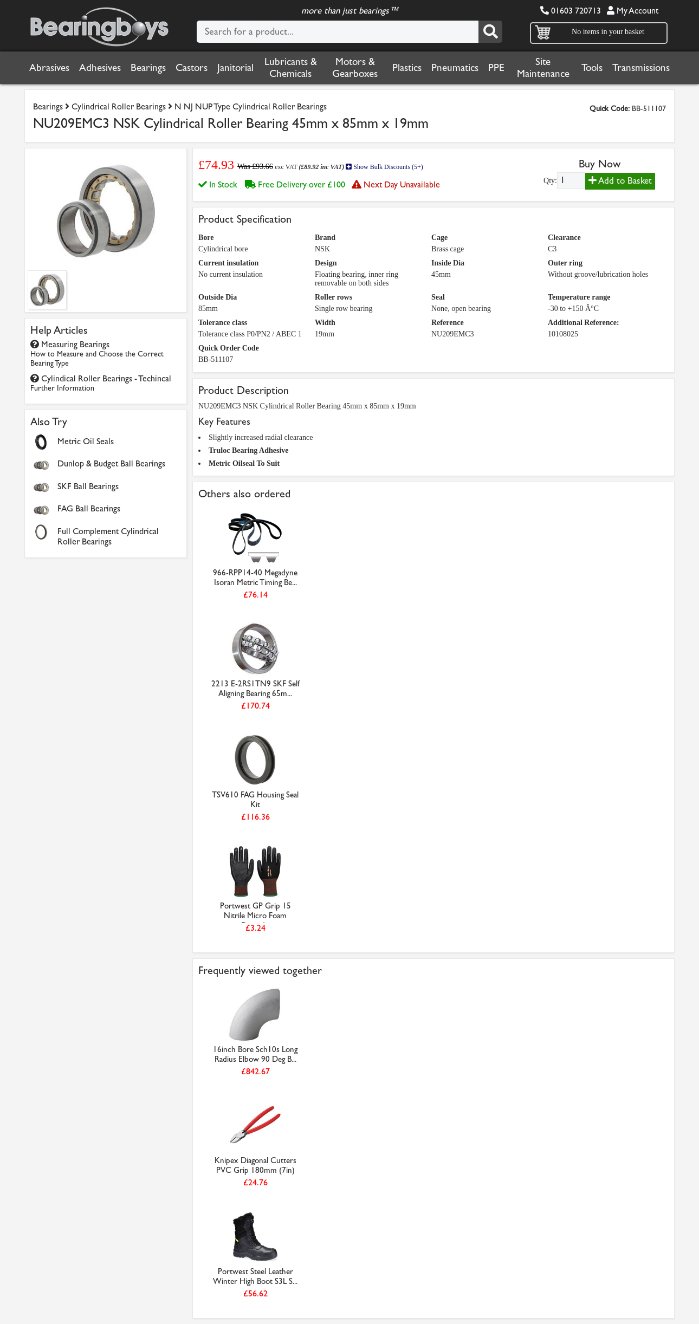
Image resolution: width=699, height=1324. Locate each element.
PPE (496, 68)
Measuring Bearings (97, 353)
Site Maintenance (543, 68)
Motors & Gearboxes (355, 68)
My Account (632, 10)
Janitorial (235, 68)
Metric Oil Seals (85, 441)
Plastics (407, 68)
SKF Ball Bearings (88, 486)
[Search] (490, 32)
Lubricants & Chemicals (290, 68)
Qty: (550, 181)
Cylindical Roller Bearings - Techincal (100, 383)
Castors (192, 68)
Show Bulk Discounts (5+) (384, 167)
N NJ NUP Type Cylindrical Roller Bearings (250, 106)
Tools (592, 68)
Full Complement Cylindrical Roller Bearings (108, 536)
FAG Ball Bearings (88, 508)
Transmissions (641, 68)
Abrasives (49, 68)
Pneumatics (454, 68)
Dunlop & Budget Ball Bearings (111, 463)
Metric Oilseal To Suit (244, 463)
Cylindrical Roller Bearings (119, 106)
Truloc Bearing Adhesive (249, 450)
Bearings (148, 68)
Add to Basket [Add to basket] (620, 181)
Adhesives (100, 68)
